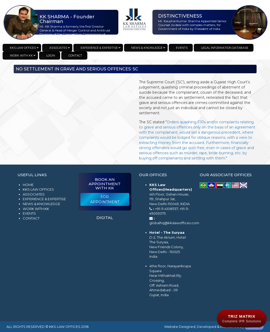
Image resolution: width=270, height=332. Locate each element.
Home (28, 185)
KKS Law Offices (38, 189)
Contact (31, 218)
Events (29, 213)
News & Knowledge (41, 204)
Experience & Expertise (44, 199)
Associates (34, 194)
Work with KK (36, 209)
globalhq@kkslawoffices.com (174, 223)
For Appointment (104, 199)
